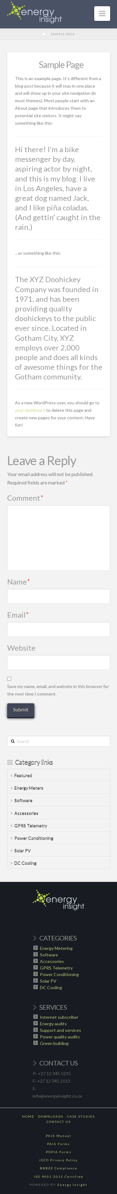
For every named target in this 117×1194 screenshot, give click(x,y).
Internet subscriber (59, 1017)
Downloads (50, 1116)
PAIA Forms (58, 1144)
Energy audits (53, 1023)
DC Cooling (25, 862)
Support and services (60, 1030)
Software (23, 800)
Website (21, 647)
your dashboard (30, 410)
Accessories (26, 813)
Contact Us (58, 1122)
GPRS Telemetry (30, 825)
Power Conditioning (33, 837)
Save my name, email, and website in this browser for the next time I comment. (58, 690)
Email (18, 614)
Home (28, 1116)
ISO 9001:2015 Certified (58, 1176)
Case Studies (81, 1116)
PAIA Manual (58, 1136)
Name (19, 581)
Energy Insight (72, 1185)
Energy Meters (28, 787)
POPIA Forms (58, 1152)
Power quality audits (60, 1036)
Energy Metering (56, 948)
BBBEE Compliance (58, 1168)
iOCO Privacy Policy (58, 1160)
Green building (54, 1043)
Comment (25, 497)
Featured (23, 775)
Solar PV (22, 850)
